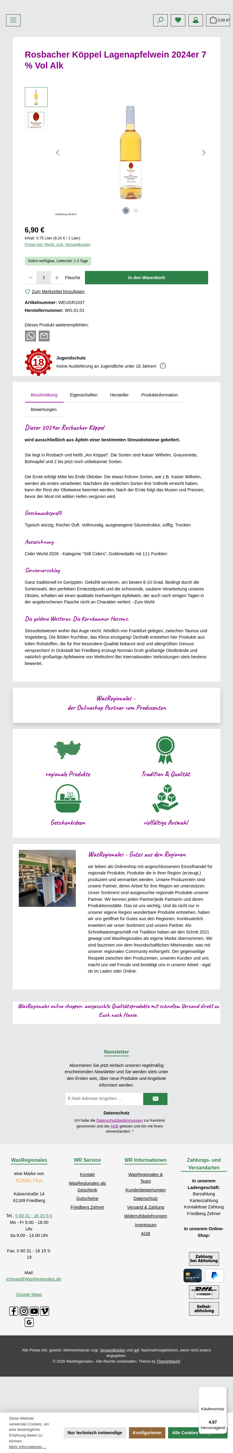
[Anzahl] (43, 322)
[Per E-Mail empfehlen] (44, 380)
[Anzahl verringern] (31, 322)
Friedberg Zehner (87, 1252)
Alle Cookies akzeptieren (198, 1432)
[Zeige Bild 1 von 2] (125, 255)
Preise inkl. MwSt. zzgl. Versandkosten (57, 290)
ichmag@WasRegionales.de (33, 1324)
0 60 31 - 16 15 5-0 (33, 1261)
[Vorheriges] (58, 198)
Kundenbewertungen (146, 1235)
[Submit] (155, 1144)
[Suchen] (160, 65)
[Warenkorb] (218, 65)
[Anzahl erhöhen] (57, 322)
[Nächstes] (203, 198)
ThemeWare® (168, 1407)
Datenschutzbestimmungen (119, 1166)
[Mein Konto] (195, 65)
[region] (116, 197)
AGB (114, 1171)
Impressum (145, 1270)
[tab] (44, 440)
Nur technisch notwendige (95, 1432)
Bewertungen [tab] (44, 454)
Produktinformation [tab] (159, 440)
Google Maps (29, 1339)
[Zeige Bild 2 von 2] (135, 255)
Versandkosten (112, 1395)
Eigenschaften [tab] (84, 440)
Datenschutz (145, 1243)
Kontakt (87, 1219)
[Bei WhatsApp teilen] (30, 380)
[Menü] (13, 65)
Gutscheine (87, 1243)
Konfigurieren (147, 1432)
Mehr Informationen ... (27, 1447)
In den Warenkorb (146, 322)
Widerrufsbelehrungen (145, 1261)
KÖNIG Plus (29, 1225)
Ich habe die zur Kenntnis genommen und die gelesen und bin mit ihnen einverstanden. (120, 1171)
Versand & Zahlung (145, 1252)
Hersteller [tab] (119, 440)
